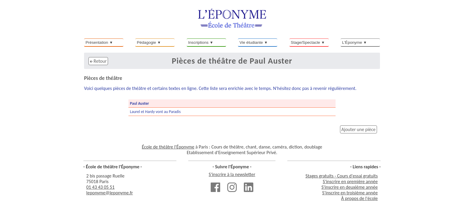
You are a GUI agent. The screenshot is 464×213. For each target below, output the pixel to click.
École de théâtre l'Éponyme (168, 147)
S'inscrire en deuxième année (349, 187)
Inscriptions (198, 42)
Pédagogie (146, 42)
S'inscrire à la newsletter (232, 174)
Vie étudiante (251, 42)
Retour (98, 61)
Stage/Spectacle (305, 42)
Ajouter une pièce (358, 129)
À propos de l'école (359, 198)
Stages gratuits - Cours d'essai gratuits (341, 176)
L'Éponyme (352, 42)
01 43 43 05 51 (100, 187)
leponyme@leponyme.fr (109, 193)
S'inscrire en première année (350, 181)
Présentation (97, 42)
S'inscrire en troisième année (350, 193)
